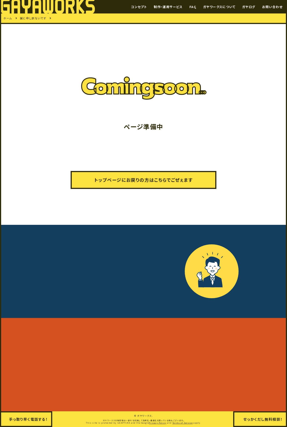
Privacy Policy (157, 423)
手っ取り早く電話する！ (28, 419)
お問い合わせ (272, 6)
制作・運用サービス (168, 6)
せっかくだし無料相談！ (263, 419)
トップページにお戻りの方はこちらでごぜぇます (143, 180)
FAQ (192, 6)
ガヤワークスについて (219, 6)
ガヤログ (248, 6)
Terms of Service (182, 423)
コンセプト (139, 6)
